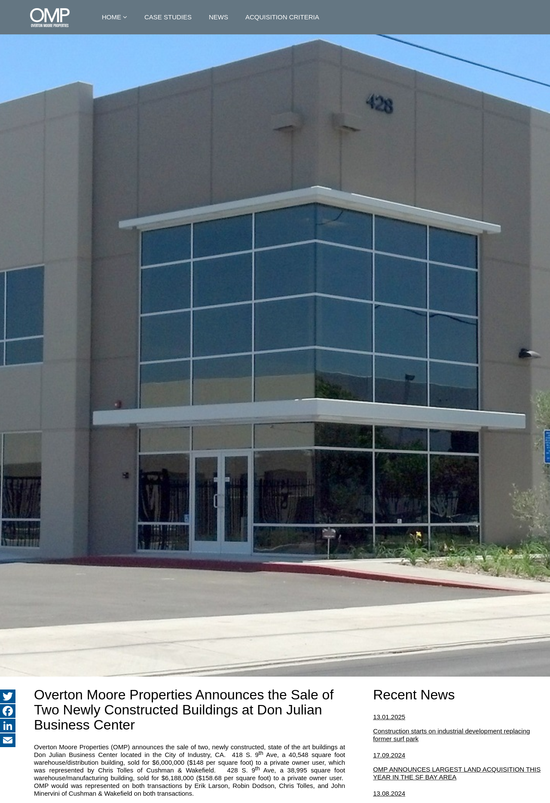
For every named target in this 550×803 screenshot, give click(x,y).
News (218, 17)
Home (111, 17)
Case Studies (168, 17)
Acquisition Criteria (282, 17)
